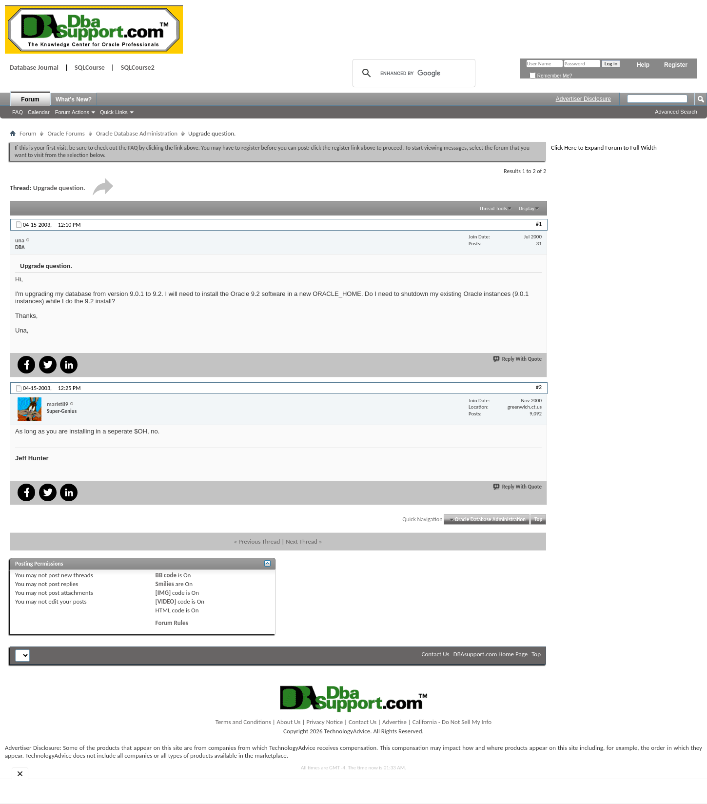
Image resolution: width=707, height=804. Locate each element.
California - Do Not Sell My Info (451, 722)
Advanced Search (676, 112)
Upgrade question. (59, 188)
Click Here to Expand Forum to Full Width (604, 147)
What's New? (74, 99)
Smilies (165, 584)
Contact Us (436, 654)
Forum (30, 99)
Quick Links (114, 112)
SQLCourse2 (138, 67)
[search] (412, 73)
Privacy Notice (324, 722)
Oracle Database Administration (136, 133)
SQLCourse (90, 67)
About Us (289, 722)
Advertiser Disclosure (583, 99)
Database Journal (34, 67)
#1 (539, 223)
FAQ (17, 112)
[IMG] (163, 592)
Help (643, 64)
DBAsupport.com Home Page (490, 654)
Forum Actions (72, 112)
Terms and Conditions (243, 722)
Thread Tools (493, 208)
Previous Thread (259, 541)
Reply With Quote (518, 359)
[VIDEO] (166, 601)
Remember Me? (551, 75)
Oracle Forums (65, 133)
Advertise (394, 722)
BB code (166, 575)
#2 (539, 387)
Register (675, 64)
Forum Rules (172, 623)
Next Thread (301, 541)
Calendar (39, 112)
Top (538, 519)
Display (526, 208)
